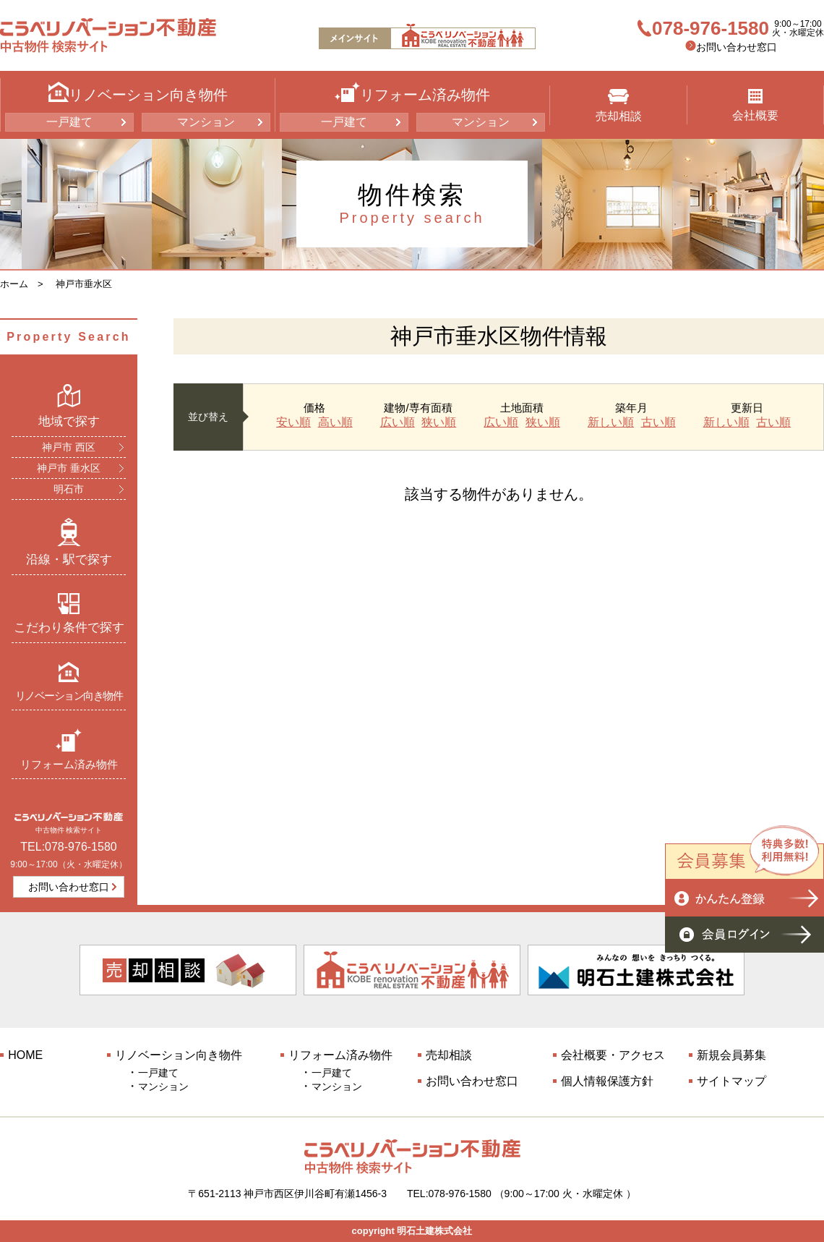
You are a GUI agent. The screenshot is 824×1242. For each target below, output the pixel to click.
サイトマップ (731, 1081)
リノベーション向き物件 (69, 681)
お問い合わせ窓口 (736, 47)
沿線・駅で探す (69, 542)
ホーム (14, 284)
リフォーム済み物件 (69, 749)
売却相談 (619, 105)
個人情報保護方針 (607, 1081)
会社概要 (755, 105)
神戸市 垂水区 (68, 468)
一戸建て (69, 122)
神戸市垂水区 (84, 284)
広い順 (397, 422)
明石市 (68, 489)
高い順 (335, 422)
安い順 (293, 422)
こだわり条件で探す (69, 613)
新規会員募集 (731, 1055)
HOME (25, 1055)
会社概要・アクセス (613, 1055)
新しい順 (611, 422)
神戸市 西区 (68, 447)
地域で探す (69, 406)
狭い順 (438, 422)
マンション (206, 122)
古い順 (658, 422)
